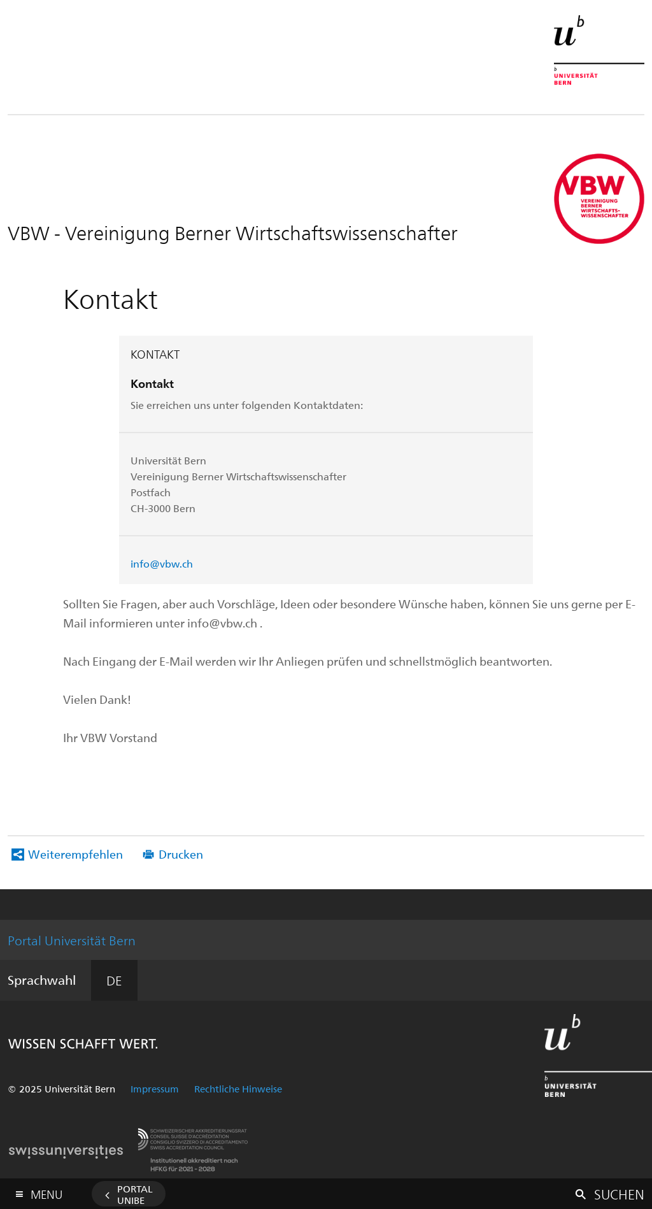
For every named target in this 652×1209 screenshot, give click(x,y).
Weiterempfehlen (75, 854)
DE (114, 980)
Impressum (155, 1088)
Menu (46, 1191)
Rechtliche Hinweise (238, 1088)
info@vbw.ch (162, 563)
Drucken (181, 854)
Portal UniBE (135, 1194)
